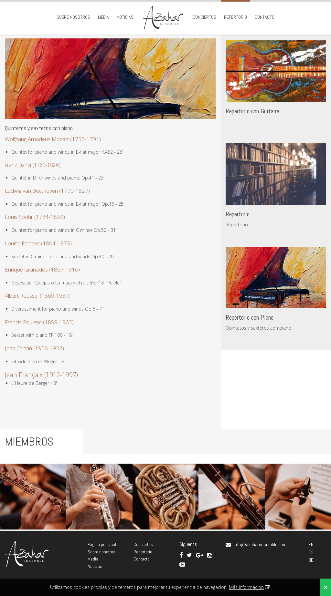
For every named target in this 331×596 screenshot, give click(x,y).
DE (311, 560)
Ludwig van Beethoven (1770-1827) (47, 190)
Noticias (125, 17)
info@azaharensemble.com (260, 544)
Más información (246, 587)
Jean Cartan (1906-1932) (34, 348)
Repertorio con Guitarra (252, 111)
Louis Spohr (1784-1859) (35, 217)
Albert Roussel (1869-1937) (37, 295)
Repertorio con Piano (249, 317)
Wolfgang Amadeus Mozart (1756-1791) (53, 139)
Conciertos (204, 17)
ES (311, 552)
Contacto (264, 17)
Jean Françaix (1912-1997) (41, 374)
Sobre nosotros (73, 17)
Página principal (102, 544)
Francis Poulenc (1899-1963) (39, 322)
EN (311, 544)
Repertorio (235, 17)
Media (103, 17)
